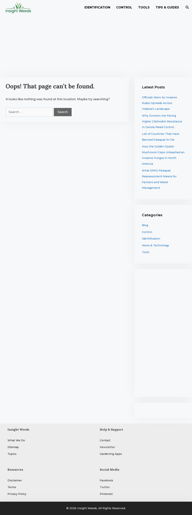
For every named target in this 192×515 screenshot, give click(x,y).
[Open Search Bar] (187, 7)
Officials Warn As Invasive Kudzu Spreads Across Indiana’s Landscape (159, 103)
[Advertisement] (96, 43)
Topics (12, 454)
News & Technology (155, 245)
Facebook (106, 480)
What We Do (16, 440)
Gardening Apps (111, 454)
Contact (105, 440)
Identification (97, 7)
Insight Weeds (87, 508)
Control (124, 7)
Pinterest (106, 494)
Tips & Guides (167, 7)
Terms (12, 487)
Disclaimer (15, 480)
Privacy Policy (17, 494)
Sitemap (13, 447)
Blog (145, 225)
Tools (144, 7)
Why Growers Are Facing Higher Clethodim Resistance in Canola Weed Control (162, 121)
